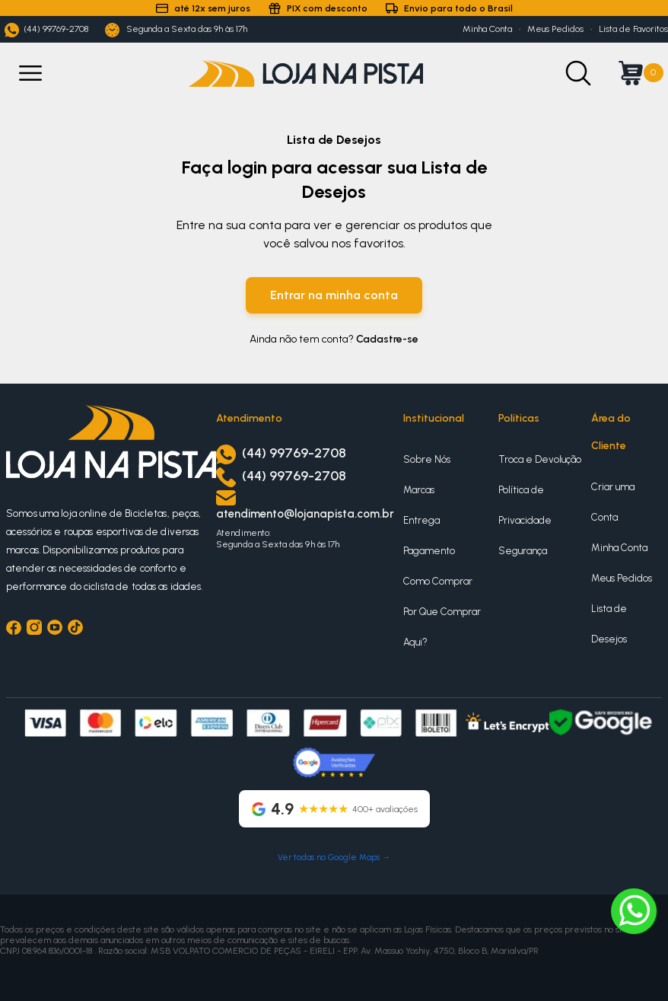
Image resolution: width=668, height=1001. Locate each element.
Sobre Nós (426, 459)
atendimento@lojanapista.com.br (305, 514)
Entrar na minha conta (334, 295)
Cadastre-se (387, 339)
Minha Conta (487, 29)
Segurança (522, 550)
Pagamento (429, 550)
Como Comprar (437, 581)
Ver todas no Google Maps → (334, 857)
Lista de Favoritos (633, 29)
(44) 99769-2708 (46, 30)
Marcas (418, 490)
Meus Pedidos (555, 29)
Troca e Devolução (539, 459)
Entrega (421, 520)
